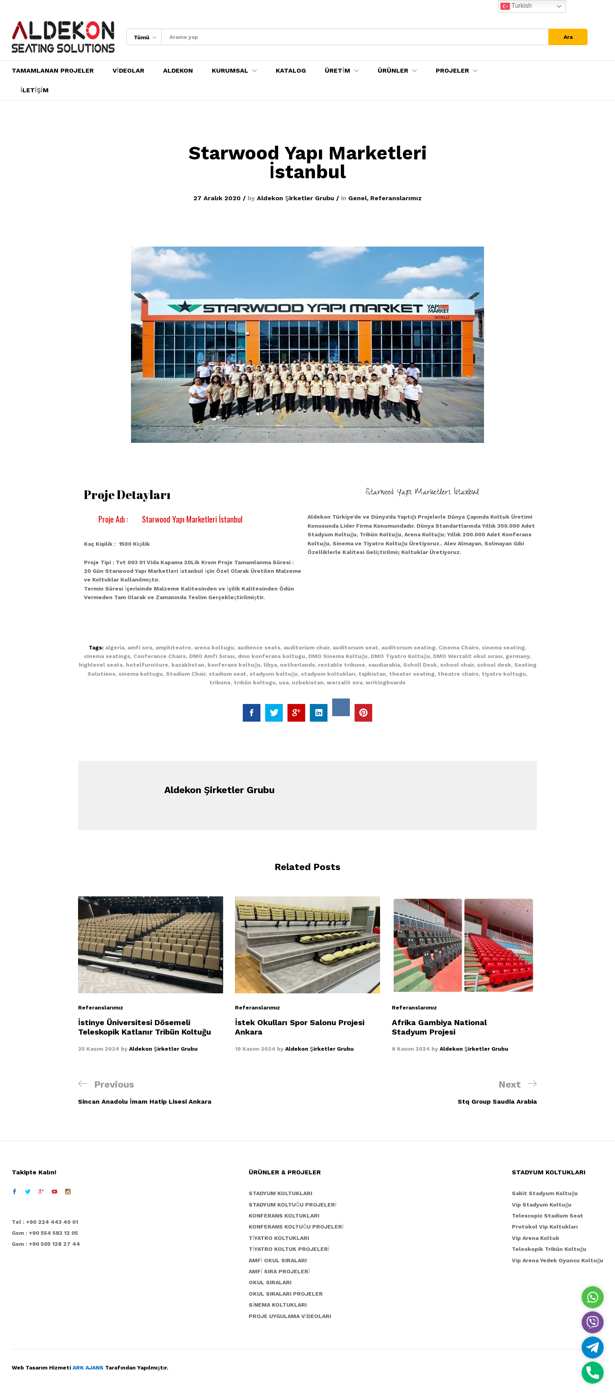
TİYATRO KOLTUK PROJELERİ (289, 1249)
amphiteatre (173, 647)
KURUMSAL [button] (230, 71)
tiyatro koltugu (504, 674)
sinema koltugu (140, 674)
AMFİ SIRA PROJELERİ (279, 1271)
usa (284, 682)
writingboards (386, 682)
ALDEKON (178, 71)
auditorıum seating (408, 647)
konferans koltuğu (233, 665)
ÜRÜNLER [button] (393, 71)
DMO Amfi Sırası (212, 656)
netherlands (297, 665)
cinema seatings (107, 656)
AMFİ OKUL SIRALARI (278, 1260)
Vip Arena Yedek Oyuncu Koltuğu (557, 1260)
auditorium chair (306, 647)
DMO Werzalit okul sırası (467, 656)
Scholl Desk (420, 665)
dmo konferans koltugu (271, 656)
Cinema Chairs (459, 647)
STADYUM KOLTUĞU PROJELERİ (293, 1204)
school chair (457, 665)
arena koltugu (214, 647)
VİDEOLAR (128, 71)
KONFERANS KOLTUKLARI (284, 1215)
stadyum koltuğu (273, 674)
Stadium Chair (186, 674)
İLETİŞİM (34, 90)
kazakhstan (187, 665)
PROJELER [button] (452, 71)
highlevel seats (101, 665)
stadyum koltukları (328, 674)
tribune (220, 682)
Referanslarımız (396, 198)
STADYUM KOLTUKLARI (280, 1193)
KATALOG (291, 71)
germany (517, 656)
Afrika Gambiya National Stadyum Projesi (439, 1027)
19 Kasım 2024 (255, 1049)
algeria (114, 647)
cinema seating (503, 647)
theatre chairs (458, 674)
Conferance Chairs (159, 656)
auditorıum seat (355, 647)
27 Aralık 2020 (217, 198)
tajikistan (372, 674)
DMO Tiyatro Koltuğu (400, 656)
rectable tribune (341, 665)
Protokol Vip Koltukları (545, 1226)
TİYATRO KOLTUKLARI (279, 1238)
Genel (357, 198)
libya (270, 665)
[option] (150, 974)
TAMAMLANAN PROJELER (53, 71)
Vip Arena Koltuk (535, 1238)
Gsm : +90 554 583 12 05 (45, 1233)
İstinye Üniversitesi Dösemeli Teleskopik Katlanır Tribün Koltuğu (144, 1027)
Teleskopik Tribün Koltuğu (549, 1249)
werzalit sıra (344, 682)
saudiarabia (384, 665)
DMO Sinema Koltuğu (338, 656)
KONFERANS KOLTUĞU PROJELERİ (296, 1226)
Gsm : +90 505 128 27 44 (46, 1244)
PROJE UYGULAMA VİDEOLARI (290, 1316)
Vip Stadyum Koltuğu (541, 1204)
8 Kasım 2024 (411, 1049)
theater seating (412, 674)
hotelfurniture (147, 665)
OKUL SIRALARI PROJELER (286, 1294)
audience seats (258, 647)
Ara (568, 37)
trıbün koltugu (255, 682)
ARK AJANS (88, 1367)
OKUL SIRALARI (270, 1282)
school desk (494, 665)
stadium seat (227, 674)
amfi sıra (139, 647)
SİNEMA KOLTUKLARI (278, 1305)
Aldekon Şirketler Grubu (295, 198)
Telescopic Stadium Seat (547, 1215)
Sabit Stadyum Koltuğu (545, 1193)
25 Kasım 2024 (98, 1049)
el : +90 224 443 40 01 (47, 1222)
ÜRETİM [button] (337, 71)
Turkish (516, 6)
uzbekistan (308, 682)
